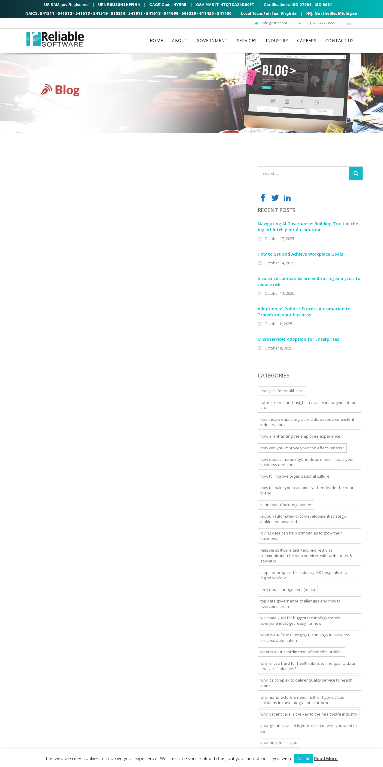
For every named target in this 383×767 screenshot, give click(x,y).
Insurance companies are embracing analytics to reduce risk (309, 281)
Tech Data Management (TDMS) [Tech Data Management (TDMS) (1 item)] (287, 589)
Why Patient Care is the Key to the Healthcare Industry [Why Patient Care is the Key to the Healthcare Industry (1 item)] (308, 714)
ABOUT (180, 40)
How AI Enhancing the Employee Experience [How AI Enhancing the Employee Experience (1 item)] (300, 436)
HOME (156, 40)
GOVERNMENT (212, 40)
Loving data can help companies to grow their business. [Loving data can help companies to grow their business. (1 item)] (301, 535)
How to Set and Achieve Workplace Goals (300, 254)
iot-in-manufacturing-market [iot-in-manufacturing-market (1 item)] (285, 504)
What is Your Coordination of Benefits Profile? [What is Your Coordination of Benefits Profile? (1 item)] (301, 652)
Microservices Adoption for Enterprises (298, 339)
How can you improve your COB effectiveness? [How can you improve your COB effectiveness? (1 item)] (302, 448)
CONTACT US (339, 40)
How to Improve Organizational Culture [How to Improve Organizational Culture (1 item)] (294, 476)
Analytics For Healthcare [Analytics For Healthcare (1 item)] (282, 390)
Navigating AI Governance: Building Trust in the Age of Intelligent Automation (308, 227)
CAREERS (306, 40)
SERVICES (247, 40)
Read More (326, 758)
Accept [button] (303, 758)
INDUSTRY (277, 40)
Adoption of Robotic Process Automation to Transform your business (304, 312)
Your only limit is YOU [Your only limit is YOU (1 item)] (278, 742)
